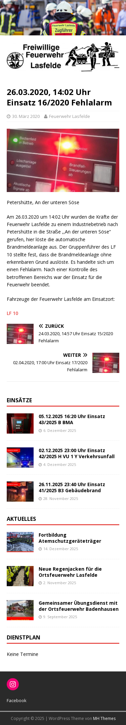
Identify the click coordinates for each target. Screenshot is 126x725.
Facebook (17, 700)
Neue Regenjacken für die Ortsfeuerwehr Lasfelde (70, 572)
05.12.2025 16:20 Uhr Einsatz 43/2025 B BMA (72, 419)
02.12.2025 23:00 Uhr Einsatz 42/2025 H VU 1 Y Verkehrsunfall (77, 453)
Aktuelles (21, 519)
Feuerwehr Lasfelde (69, 116)
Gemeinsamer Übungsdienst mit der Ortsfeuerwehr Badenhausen (79, 606)
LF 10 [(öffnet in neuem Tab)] (12, 313)
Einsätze (19, 400)
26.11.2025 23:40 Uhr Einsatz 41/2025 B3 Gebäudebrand (72, 487)
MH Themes (104, 718)
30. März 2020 (26, 116)
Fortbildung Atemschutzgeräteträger (70, 538)
